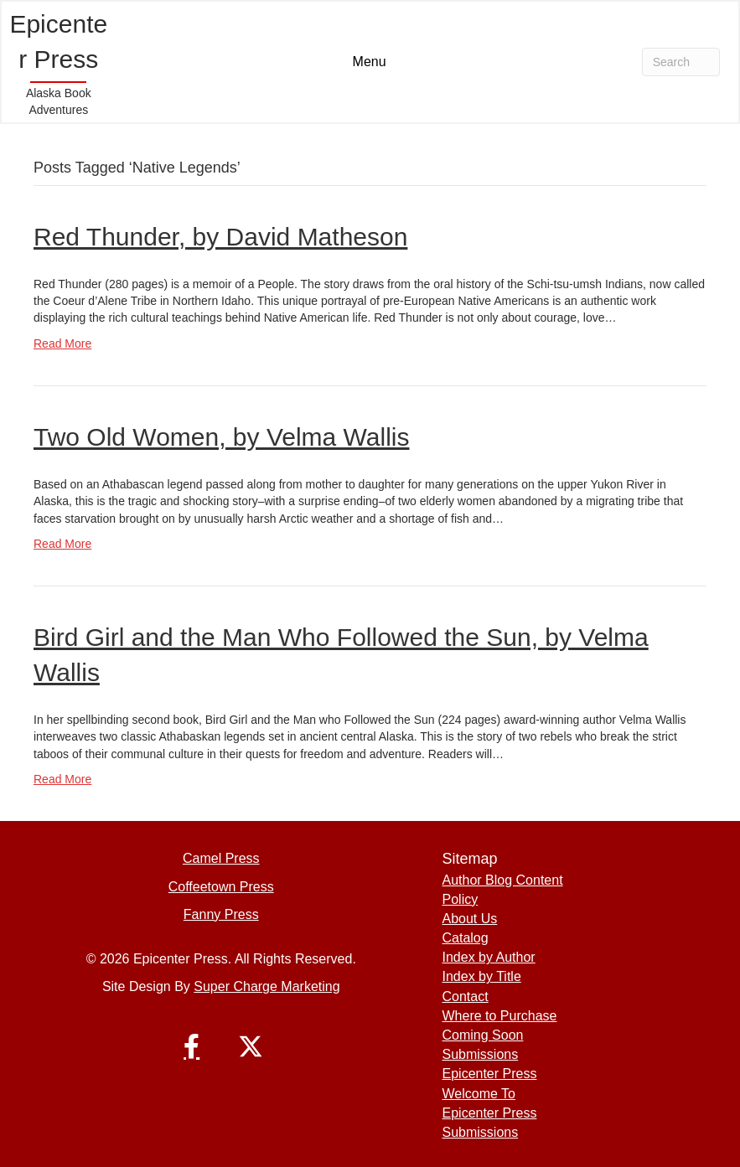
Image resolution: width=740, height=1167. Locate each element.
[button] (192, 1046)
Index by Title (481, 976)
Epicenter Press (489, 1073)
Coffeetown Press (221, 887)
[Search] (681, 62)
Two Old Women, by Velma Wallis (221, 437)
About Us (470, 918)
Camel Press (221, 858)
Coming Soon (483, 1035)
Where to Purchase (499, 1016)
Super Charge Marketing (266, 986)
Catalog (465, 938)
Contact (465, 996)
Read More (62, 343)
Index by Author (489, 957)
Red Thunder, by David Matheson (220, 236)
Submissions (480, 1054)
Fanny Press (221, 914)
